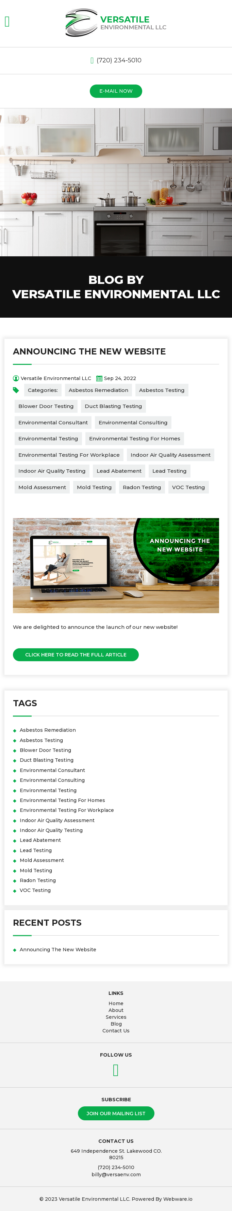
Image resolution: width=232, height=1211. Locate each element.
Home (116, 1003)
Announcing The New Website (89, 351)
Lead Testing (169, 471)
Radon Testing (142, 487)
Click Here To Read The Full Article (76, 655)
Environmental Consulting (133, 422)
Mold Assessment (42, 487)
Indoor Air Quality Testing (52, 471)
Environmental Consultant (53, 422)
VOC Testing (188, 487)
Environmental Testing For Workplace (69, 455)
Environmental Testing (48, 438)
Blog (116, 1024)
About (116, 1010)
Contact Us (116, 1031)
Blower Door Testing (46, 406)
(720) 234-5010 (119, 60)
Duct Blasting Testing (113, 406)
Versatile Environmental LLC (94, 1199)
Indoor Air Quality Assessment (171, 455)
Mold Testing (94, 487)
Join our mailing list (116, 1113)
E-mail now (116, 91)
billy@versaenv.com (116, 1174)
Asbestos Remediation (98, 390)
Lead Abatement (119, 471)
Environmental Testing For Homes (134, 438)
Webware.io (178, 1199)
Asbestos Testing (162, 390)
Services (116, 1017)
